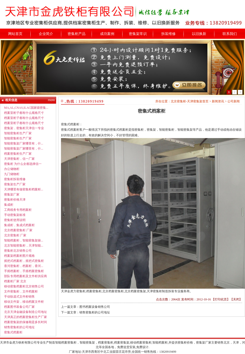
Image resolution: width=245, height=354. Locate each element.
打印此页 (221, 299)
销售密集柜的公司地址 (94, 312)
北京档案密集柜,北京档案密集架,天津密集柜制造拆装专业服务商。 (147, 291)
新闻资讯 (218, 101)
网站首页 (15, 34)
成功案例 (107, 34)
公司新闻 (233, 101)
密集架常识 (138, 34)
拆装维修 (168, 34)
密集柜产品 (76, 34)
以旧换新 (199, 34)
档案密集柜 (94, 291)
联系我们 (230, 34)
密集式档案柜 (151, 111)
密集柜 (80, 291)
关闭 (236, 299)
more (51, 100)
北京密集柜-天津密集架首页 (190, 101)
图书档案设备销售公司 (94, 307)
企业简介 (46, 34)
